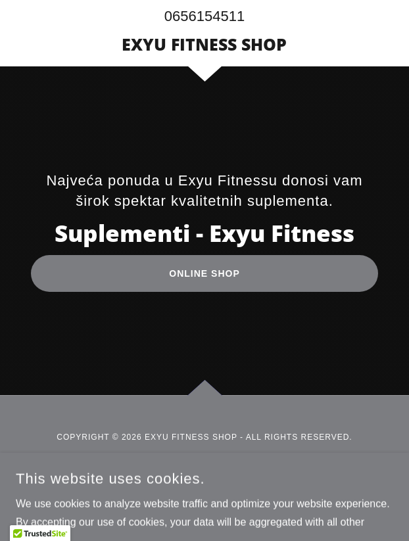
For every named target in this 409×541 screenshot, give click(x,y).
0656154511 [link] (204, 16)
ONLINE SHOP (204, 273)
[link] (204, 44)
